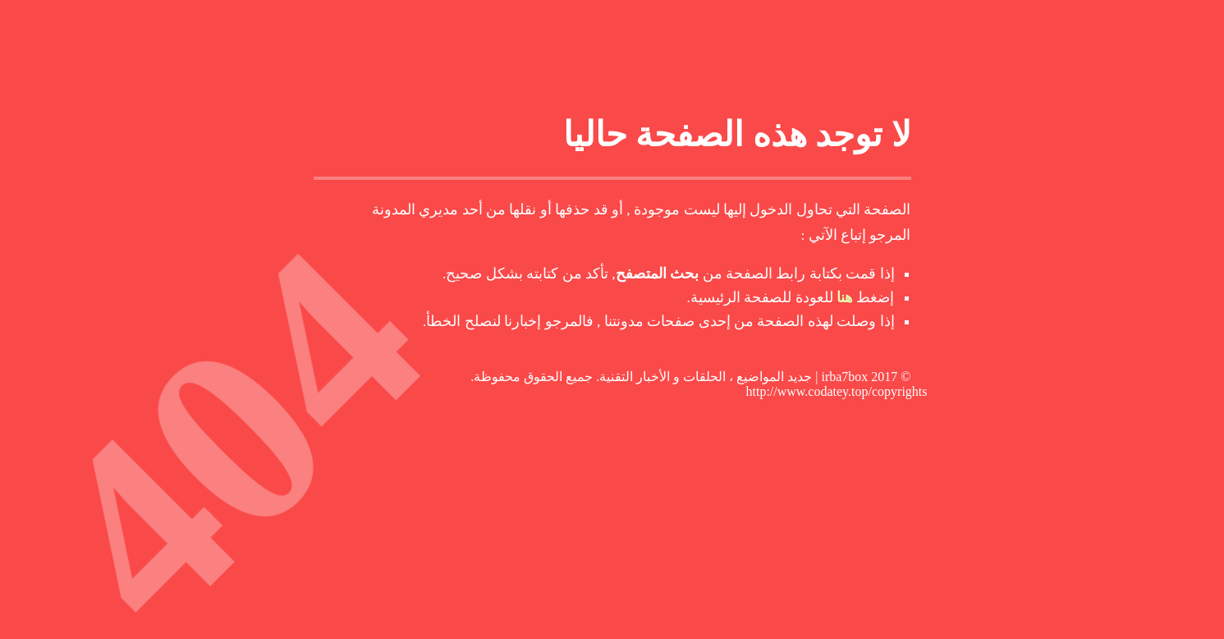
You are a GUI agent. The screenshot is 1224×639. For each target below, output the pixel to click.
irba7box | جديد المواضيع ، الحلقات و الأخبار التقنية (733, 377)
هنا (845, 297)
